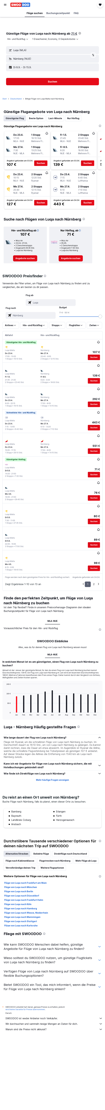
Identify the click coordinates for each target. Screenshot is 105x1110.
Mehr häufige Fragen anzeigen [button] (52, 780)
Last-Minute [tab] (55, 118)
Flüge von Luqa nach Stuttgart (20, 921)
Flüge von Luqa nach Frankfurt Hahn (23, 900)
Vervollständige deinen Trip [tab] (20, 867)
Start (4, 99)
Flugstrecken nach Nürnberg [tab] (54, 860)
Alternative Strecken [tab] (17, 853)
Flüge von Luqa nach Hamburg (20, 908)
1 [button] (87, 584)
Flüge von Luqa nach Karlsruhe (21, 925)
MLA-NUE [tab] (52, 621)
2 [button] (94, 584)
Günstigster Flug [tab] (15, 118)
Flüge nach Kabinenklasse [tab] (20, 860)
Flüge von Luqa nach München (20, 887)
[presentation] (79, 33)
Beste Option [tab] (36, 118)
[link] (25, 258)
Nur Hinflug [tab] (73, 118)
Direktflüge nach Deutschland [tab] (70, 853)
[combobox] (18, 39)
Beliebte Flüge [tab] (41, 853)
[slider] (100, 316)
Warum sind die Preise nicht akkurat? (54, 1029)
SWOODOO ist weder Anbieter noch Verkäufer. (54, 1018)
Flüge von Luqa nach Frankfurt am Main (25, 883)
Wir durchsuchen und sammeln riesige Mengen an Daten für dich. (54, 1024)
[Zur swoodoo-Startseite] (20, 5)
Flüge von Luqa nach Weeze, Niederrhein (26, 912)
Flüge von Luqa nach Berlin (18, 891)
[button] (5, 4)
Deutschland (16, 99)
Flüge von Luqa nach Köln (17, 904)
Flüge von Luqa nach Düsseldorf (21, 895)
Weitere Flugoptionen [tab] (52, 867)
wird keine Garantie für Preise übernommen (25, 1009)
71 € (74, 33)
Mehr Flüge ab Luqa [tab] (86, 860)
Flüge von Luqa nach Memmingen (22, 917)
